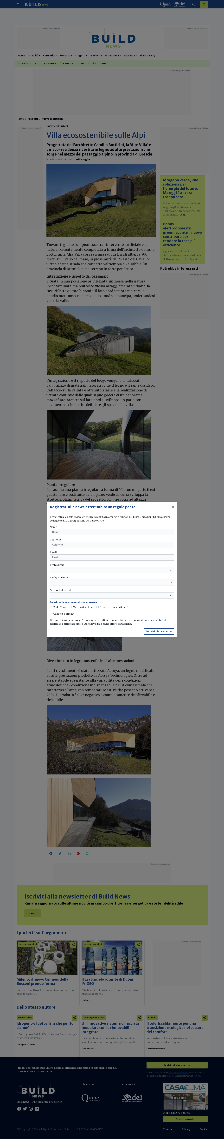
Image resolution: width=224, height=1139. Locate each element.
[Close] (173, 507)
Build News (59, 607)
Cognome (55, 539)
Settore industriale (61, 590)
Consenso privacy (63, 613)
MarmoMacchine (83, 607)
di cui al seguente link (154, 620)
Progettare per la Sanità (114, 607)
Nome (53, 527)
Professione (57, 565)
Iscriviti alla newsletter (159, 631)
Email (53, 552)
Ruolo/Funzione (59, 577)
